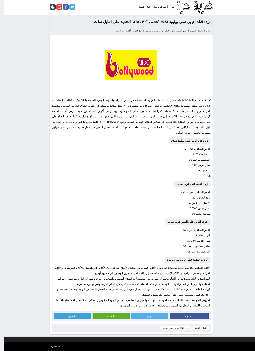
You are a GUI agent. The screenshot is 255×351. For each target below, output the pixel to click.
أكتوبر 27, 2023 (119, 30)
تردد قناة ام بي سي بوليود (156, 30)
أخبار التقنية (178, 30)
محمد (197, 30)
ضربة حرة (51, 346)
